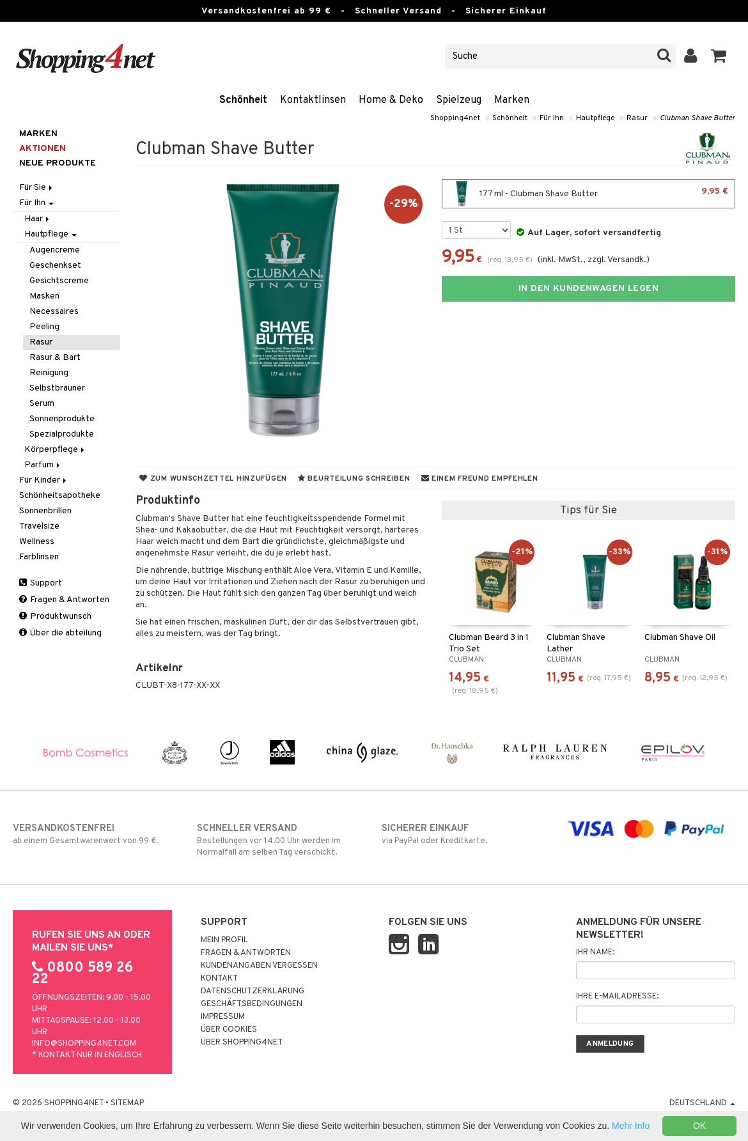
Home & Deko (391, 100)
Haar (37, 218)
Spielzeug (458, 100)
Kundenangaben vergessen (259, 966)
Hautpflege (595, 118)
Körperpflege (55, 449)
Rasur (637, 118)
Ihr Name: (595, 952)
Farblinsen (39, 557)
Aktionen (42, 148)
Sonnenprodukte (62, 419)
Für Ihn (552, 118)
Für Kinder (43, 480)
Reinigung (48, 373)
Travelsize (39, 526)
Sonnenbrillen (45, 511)
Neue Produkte (57, 163)
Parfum (43, 465)
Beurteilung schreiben (354, 479)
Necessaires (54, 311)
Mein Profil (224, 940)
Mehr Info (631, 1126)
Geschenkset (55, 265)
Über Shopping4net (242, 1042)
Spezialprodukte (61, 434)
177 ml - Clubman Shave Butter (588, 193)
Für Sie (36, 187)
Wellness (36, 541)
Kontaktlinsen (313, 100)
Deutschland (702, 1103)
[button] (719, 56)
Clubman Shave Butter (697, 118)
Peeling (44, 327)
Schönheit (243, 100)
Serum (41, 403)
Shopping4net (455, 118)
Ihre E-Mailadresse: (617, 996)
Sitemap (127, 1103)
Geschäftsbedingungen (251, 1004)
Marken (511, 100)
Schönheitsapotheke (59, 495)
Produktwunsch (55, 616)
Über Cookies (229, 1030)
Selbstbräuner (57, 388)
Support (40, 583)
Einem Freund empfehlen (479, 479)
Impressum (223, 1017)
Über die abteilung (60, 633)
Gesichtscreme (59, 281)
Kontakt (219, 979)
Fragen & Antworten (64, 599)
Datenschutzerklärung (252, 991)
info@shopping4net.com (84, 1044)
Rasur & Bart (55, 357)
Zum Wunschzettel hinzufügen (213, 479)
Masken (44, 296)
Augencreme (54, 250)
